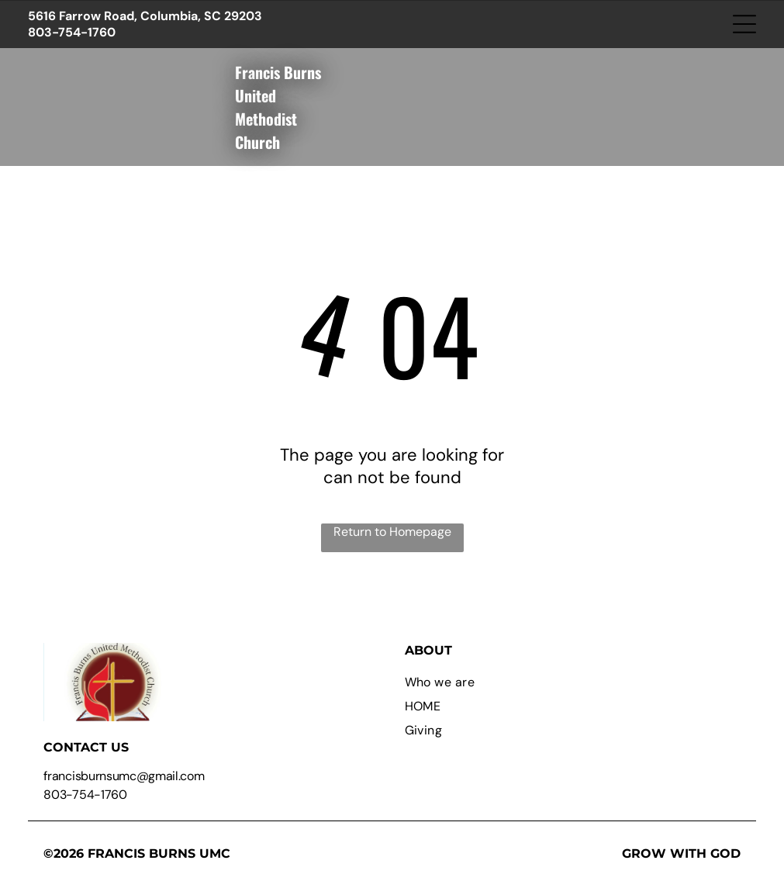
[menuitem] (573, 682)
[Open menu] (744, 24)
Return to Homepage (392, 531)
